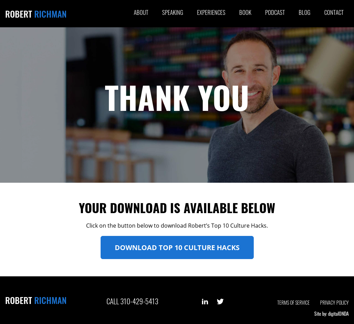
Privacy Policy (334, 302)
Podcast (275, 12)
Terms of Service (293, 302)
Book (245, 12)
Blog (304, 12)
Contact (334, 12)
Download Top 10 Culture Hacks (177, 247)
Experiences (211, 12)
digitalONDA (338, 313)
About (141, 12)
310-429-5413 (139, 301)
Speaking (172, 12)
